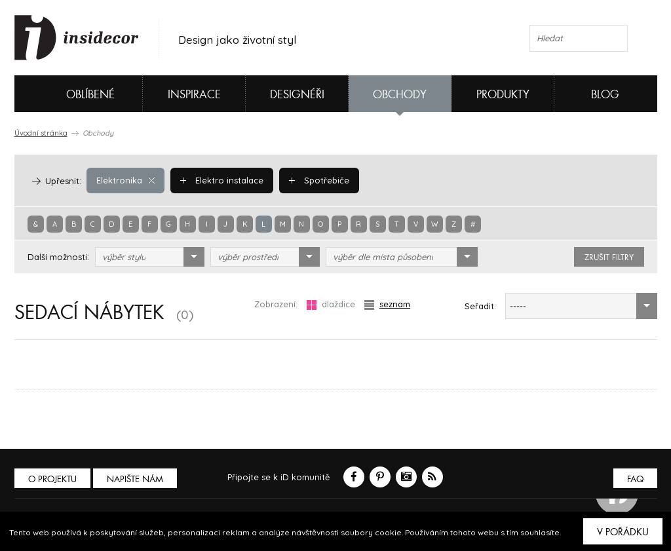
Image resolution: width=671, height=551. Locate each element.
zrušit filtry (609, 257)
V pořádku (623, 532)
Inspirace (194, 95)
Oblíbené (68, 93)
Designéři (297, 95)
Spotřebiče (319, 180)
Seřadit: (480, 306)
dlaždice (331, 304)
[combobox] (149, 257)
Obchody (400, 95)
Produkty (502, 95)
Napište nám (135, 479)
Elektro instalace (221, 180)
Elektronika (125, 180)
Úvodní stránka (40, 133)
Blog (605, 95)
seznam (387, 304)
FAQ (635, 479)
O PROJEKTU (52, 479)
